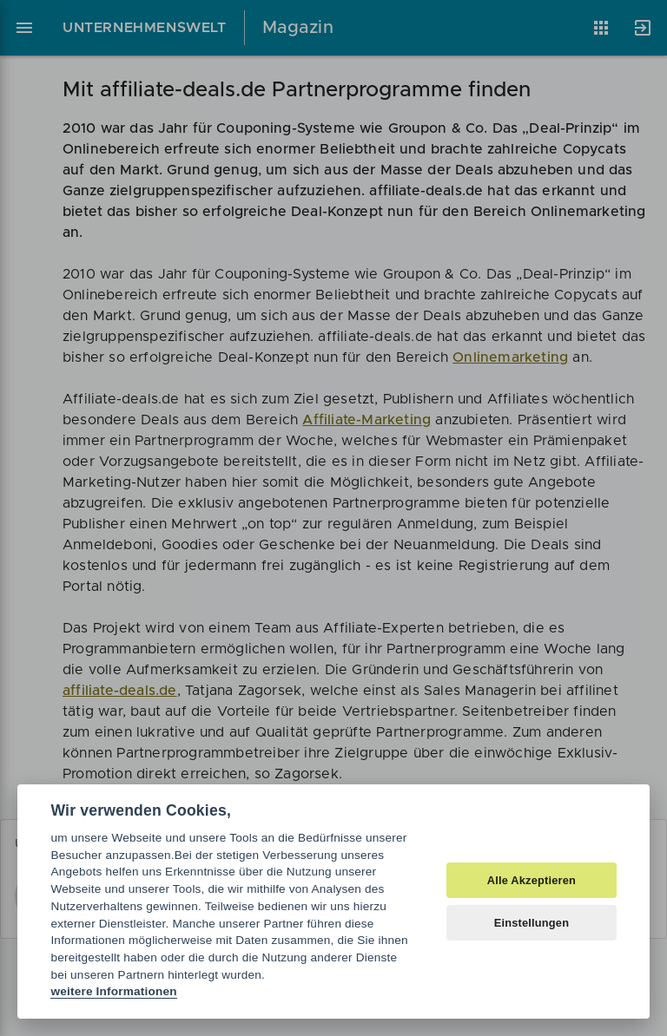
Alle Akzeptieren (531, 880)
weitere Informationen (113, 991)
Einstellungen (532, 922)
